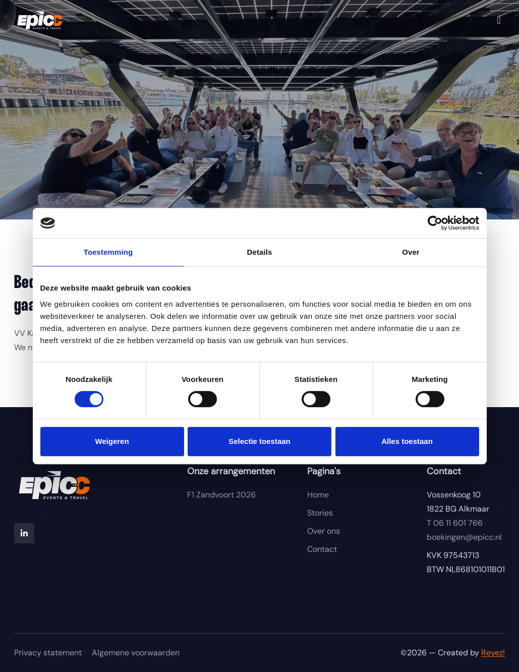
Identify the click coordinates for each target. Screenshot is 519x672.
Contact (322, 549)
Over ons (323, 531)
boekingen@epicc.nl (464, 537)
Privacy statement (48, 652)
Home (318, 494)
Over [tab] (411, 252)
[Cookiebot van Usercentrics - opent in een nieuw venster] (435, 223)
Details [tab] (259, 252)
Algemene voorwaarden (136, 652)
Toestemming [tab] (108, 252)
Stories (320, 513)
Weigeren (112, 441)
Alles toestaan (407, 441)
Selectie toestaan (259, 441)
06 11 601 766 (455, 523)
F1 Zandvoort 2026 (221, 494)
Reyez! (493, 652)
